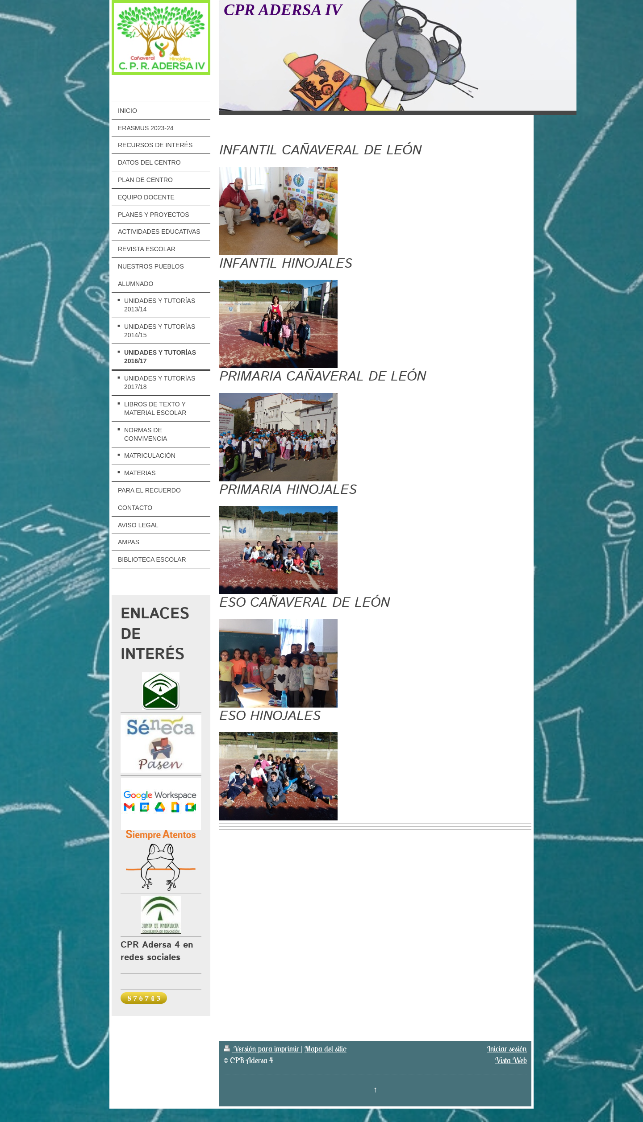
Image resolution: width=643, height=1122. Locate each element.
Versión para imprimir (262, 1048)
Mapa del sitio (326, 1048)
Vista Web (511, 1060)
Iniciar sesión (507, 1048)
